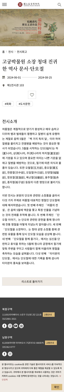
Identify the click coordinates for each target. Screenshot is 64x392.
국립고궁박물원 (28, 4)
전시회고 (22, 52)
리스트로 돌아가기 (32, 281)
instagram (10, 326)
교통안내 (48, 314)
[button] (52, 4)
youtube (16, 326)
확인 (56, 387)
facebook (4, 326)
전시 (10, 52)
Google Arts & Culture (21, 326)
